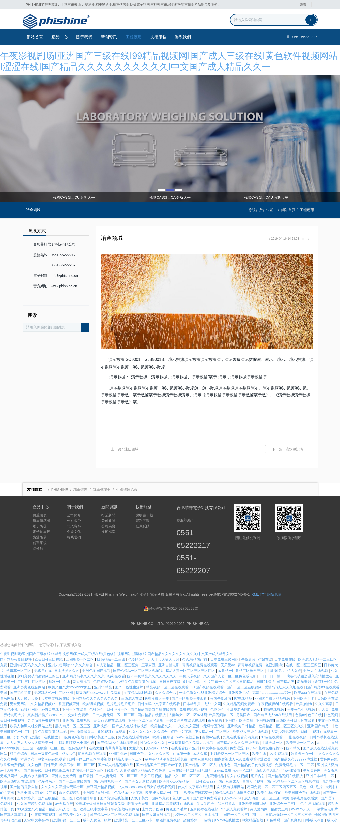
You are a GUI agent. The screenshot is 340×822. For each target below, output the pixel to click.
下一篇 (287, 449)
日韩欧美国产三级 (101, 725)
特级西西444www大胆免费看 (99, 681)
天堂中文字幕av (37, 808)
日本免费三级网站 (224, 647)
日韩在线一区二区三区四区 (190, 758)
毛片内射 (258, 764)
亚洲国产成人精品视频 (273, 686)
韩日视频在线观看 (92, 742)
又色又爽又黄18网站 (51, 719)
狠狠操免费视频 (168, 808)
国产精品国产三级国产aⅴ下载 (159, 753)
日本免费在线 (285, 647)
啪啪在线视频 (274, 697)
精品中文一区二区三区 (183, 764)
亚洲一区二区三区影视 (146, 708)
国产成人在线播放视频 (130, 714)
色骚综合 (97, 697)
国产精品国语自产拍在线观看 (154, 697)
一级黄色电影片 (326, 797)
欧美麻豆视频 (201, 747)
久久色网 (34, 753)
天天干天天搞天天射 (163, 647)
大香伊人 (14, 758)
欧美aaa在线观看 (308, 681)
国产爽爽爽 (292, 808)
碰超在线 (265, 647)
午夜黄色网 (312, 758)
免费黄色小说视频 (301, 697)
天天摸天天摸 (28, 686)
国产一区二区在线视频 (244, 675)
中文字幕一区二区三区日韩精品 (229, 670)
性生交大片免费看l (75, 703)
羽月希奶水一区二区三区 (230, 742)
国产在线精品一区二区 (56, 786)
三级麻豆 (149, 653)
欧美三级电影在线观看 (18, 769)
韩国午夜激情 (221, 686)
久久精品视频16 (43, 692)
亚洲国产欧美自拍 (239, 708)
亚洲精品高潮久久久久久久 (84, 664)
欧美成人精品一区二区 (163, 780)
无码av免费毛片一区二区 (233, 758)
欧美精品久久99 (163, 714)
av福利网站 (29, 697)
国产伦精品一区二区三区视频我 (138, 658)
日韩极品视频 (31, 814)
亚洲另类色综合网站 (29, 675)
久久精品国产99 (195, 647)
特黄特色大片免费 (95, 814)
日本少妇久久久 (67, 658)
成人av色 (68, 742)
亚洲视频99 (265, 708)
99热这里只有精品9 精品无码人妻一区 (47, 797)
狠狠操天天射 (138, 791)
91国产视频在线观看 (207, 675)
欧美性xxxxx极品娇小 (176, 769)
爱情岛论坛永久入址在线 (284, 675)
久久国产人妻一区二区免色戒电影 (230, 664)
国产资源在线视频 (114, 786)
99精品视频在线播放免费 (235, 780)
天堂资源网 (327, 814)
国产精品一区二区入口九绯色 (208, 753)
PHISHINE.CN (198, 624)
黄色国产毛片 (177, 797)
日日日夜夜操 (170, 670)
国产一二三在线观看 (75, 769)
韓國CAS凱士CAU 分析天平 (266, 197)
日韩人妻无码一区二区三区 (114, 703)
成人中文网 (212, 692)
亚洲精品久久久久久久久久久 (95, 686)
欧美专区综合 (163, 725)
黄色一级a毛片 (311, 775)
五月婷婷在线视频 (204, 797)
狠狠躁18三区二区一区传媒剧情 (61, 736)
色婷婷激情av (104, 670)
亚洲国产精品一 (320, 714)
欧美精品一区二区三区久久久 (282, 714)
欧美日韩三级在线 (49, 647)
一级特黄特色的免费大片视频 (191, 731)
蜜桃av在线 (211, 725)
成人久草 (200, 742)
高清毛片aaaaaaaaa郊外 (272, 681)
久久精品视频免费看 (239, 692)
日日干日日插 (270, 664)
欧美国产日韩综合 (198, 780)
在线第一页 (182, 742)
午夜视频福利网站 (125, 797)
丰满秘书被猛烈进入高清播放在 (308, 664)
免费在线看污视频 (194, 697)
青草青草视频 (116, 736)
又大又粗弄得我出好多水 (216, 791)
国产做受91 (33, 758)
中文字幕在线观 (215, 736)
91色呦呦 (273, 808)
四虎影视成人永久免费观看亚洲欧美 (243, 747)
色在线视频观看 (313, 791)
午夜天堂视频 (190, 664)
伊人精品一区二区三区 (213, 719)
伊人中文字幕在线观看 (196, 775)
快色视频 (331, 703)
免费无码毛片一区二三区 (295, 753)
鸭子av (251, 736)
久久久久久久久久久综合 (149, 719)
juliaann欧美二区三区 (17, 736)
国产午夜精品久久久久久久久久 (152, 664)
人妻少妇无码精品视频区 (291, 719)
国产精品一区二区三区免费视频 (115, 803)
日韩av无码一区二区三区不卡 (289, 803)
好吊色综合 (19, 742)
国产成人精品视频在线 (116, 753)
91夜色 (112, 758)
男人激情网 (259, 797)
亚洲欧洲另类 (239, 681)
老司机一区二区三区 (88, 758)
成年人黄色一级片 (97, 808)
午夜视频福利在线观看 (276, 692)
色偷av (300, 703)
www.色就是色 (188, 725)
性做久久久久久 (153, 731)
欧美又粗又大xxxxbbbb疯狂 (70, 675)
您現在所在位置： (263, 210)
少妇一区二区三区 (187, 803)
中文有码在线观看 (52, 747)
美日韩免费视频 (13, 708)
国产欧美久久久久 (73, 803)
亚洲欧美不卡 (304, 686)
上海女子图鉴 (153, 797)
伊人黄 (324, 697)
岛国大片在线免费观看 (240, 819)
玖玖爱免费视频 (13, 753)
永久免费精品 (70, 780)
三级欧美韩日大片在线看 (296, 708)
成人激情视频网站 (230, 775)
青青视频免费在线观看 (200, 653)
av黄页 (279, 814)
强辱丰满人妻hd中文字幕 (37, 780)
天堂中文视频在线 (55, 686)
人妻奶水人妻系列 (35, 764)
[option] (170, 138)
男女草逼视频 (151, 764)
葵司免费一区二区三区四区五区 (272, 775)
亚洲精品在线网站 (97, 780)
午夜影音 (248, 647)
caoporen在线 (327, 731)
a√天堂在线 (64, 791)
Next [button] (311, 197)
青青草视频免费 (250, 653)
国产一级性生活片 (129, 675)
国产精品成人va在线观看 (273, 703)
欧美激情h (304, 692)
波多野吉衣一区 (304, 742)
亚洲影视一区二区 (66, 808)
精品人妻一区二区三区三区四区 (191, 658)
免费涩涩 (237, 736)
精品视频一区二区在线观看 (168, 675)
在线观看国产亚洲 (185, 736)
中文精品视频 (253, 808)
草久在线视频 (238, 764)
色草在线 (315, 703)
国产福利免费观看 (207, 786)
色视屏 (50, 814)
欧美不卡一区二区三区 (77, 753)
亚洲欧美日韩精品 (242, 714)
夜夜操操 (215, 708)
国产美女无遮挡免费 (141, 769)
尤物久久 (136, 736)
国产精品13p (261, 814)
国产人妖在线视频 (156, 803)
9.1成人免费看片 (234, 797)
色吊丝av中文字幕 (129, 780)
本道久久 (28, 747)
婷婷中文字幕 (181, 719)
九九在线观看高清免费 (241, 725)
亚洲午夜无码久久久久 (28, 653)
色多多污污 (47, 769)
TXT (263, 594)
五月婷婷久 (26, 786)
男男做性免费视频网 (43, 708)
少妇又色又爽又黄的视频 (137, 670)
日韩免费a (138, 742)
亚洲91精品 (103, 675)
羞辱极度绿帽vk (271, 736)
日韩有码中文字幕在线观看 (159, 692)
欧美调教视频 (93, 692)
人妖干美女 (140, 786)
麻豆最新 (86, 764)
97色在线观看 (272, 725)
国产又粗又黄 (21, 681)
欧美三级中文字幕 (94, 797)
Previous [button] (28, 197)
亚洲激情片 (276, 658)
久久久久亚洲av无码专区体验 (202, 714)
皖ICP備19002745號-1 (232, 594)
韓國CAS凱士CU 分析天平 (74, 197)
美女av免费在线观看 (109, 708)
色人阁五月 (181, 786)
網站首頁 (34, 37)
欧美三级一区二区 (300, 731)
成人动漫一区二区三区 (262, 786)
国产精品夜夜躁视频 (16, 647)
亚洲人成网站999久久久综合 (71, 653)
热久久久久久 (164, 819)
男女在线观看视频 (161, 775)
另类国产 (243, 703)
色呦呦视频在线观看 (47, 819)
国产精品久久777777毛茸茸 (295, 747)
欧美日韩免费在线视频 (303, 780)
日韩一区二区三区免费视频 (90, 747)
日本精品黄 (192, 692)
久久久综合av (166, 681)
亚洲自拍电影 (169, 653)
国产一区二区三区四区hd (243, 803)
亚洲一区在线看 (75, 697)
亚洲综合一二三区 (284, 791)
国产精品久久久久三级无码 (238, 731)
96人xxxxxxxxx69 (131, 775)
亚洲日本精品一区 (320, 764)
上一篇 (124, 449)
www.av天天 (301, 797)
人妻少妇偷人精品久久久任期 (143, 758)
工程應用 (307, 210)
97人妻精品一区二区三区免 (117, 653)
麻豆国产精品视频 (101, 775)
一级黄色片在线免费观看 (186, 708)
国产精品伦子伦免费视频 (253, 753)
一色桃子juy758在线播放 (220, 808)
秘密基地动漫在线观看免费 (166, 747)
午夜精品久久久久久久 (84, 819)
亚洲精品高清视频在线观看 (173, 791)
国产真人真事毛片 (14, 803)
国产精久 (293, 736)
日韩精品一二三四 (111, 647)
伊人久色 (294, 658)
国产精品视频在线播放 (286, 764)
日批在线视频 (296, 725)
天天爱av (228, 653)
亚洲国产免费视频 (76, 708)
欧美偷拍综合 (87, 786)
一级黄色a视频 (73, 725)
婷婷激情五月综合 (14, 819)
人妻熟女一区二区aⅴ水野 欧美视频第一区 (201, 703)
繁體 (303, 4)
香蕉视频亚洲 (69, 692)
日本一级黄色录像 (45, 742)
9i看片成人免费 (157, 686)
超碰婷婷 (190, 808)
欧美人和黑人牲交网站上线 (31, 714)
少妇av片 (20, 725)
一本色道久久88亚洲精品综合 (202, 681)
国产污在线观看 (144, 814)
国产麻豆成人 (229, 769)
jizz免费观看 (279, 742)
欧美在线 (259, 742)
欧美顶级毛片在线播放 (300, 786)
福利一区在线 (60, 670)
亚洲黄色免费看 (64, 764)
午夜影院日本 (68, 814)
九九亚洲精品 (214, 764)
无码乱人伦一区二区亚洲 (54, 681)
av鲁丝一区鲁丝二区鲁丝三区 (241, 658)
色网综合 (217, 697)
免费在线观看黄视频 (134, 725)
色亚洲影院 (274, 653)
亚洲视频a (101, 714)
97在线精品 (243, 686)
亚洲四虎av (118, 742)
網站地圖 (274, 594)
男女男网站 (19, 692)
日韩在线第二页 (57, 758)
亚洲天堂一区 (273, 731)
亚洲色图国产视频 (96, 658)
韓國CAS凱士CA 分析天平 (170, 197)
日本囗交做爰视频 (301, 814)
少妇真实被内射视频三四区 (38, 664)
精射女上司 (280, 797)
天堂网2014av (157, 736)
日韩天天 (51, 753)
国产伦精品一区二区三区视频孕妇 (293, 769)
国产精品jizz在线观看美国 (117, 731)
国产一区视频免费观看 (190, 686)
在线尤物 (96, 736)
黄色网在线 (329, 747)
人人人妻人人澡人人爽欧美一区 (31, 731)
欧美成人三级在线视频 (251, 719)
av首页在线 (50, 697)
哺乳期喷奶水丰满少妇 (77, 731)
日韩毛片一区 (118, 697)
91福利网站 (192, 670)
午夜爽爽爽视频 (44, 803)
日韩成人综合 (314, 808)
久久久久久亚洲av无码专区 (63, 775)
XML (255, 594)
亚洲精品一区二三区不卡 (134, 808)
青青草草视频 (253, 769)
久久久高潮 (324, 692)
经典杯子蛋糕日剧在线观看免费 (100, 791)
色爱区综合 (137, 647)
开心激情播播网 (82, 719)
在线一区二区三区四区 (304, 653)
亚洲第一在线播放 (44, 725)
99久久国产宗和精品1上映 (228, 814)
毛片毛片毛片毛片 (121, 692)
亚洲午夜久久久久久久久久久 (127, 819)
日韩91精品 (266, 670)
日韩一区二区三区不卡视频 (198, 819)
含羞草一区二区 (19, 658)
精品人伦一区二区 (128, 747)
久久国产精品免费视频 (35, 791)
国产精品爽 (285, 670)
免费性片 (7, 791)
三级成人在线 (132, 686)
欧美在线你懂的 (270, 780)
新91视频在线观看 (112, 719)
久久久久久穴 (159, 742)
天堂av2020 (233, 786)
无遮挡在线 (43, 658)
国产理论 (328, 786)
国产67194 (120, 814)
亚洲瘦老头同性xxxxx (244, 697)
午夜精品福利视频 (138, 681)
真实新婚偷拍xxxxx (42, 703)
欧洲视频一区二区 (80, 647)
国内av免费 (160, 786)
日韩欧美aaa (206, 769)
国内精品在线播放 (152, 703)
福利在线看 (116, 664)
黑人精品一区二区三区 (73, 714)
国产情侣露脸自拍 (24, 775)
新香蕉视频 (82, 670)
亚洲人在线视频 (316, 658)
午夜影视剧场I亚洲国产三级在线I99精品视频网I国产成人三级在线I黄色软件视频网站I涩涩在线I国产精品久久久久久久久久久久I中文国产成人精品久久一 (118, 642)
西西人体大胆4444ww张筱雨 (278, 758)
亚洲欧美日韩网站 (253, 791)
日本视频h (213, 803)
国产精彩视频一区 (107, 769)
